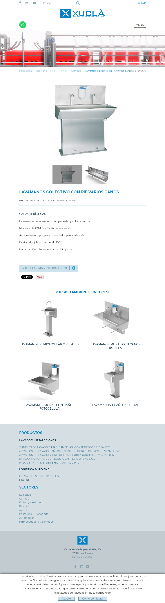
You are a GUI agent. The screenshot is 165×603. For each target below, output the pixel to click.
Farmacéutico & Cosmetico (36, 521)
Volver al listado (131, 71)
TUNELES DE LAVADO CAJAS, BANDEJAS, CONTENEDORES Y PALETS (65, 447)
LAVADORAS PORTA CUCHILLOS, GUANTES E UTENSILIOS (57, 458)
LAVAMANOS (75, 71)
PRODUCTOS (25, 71)
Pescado (24, 506)
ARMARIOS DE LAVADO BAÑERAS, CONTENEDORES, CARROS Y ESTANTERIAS (70, 451)
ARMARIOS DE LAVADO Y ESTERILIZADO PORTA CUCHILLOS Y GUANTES (66, 454)
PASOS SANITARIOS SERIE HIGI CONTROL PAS (49, 462)
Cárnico (24, 498)
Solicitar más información (49, 268)
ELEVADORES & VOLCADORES (39, 476)
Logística (25, 494)
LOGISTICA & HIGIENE (45, 71)
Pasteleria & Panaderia (33, 514)
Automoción (27, 517)
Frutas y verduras (30, 502)
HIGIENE (63, 71)
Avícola (24, 510)
